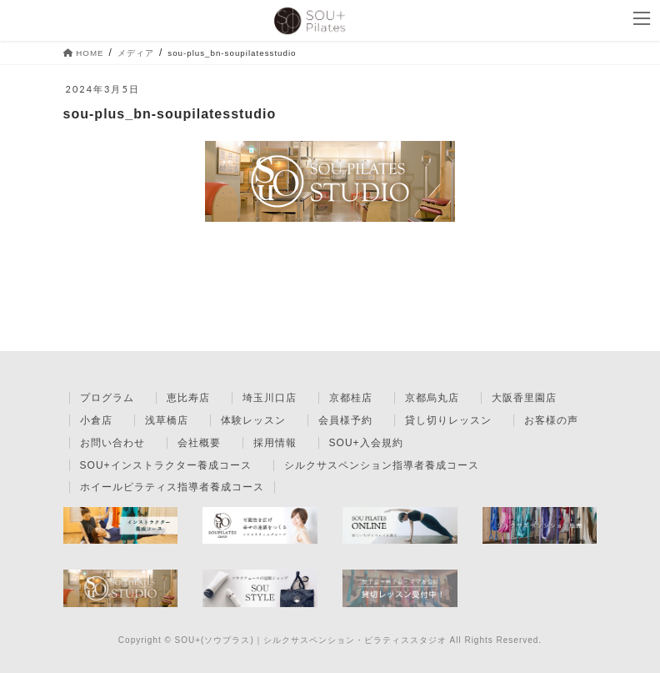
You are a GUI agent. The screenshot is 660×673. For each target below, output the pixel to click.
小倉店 (96, 420)
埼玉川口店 (269, 398)
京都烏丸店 (432, 398)
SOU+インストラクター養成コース (166, 465)
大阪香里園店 (524, 398)
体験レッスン (253, 420)
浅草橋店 (166, 420)
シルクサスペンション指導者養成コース (381, 465)
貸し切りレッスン (448, 420)
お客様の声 (551, 420)
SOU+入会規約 (366, 443)
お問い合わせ (112, 443)
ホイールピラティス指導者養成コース (172, 487)
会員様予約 (345, 420)
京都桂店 (350, 398)
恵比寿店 (188, 398)
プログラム (107, 398)
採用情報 (275, 443)
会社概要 (199, 443)
